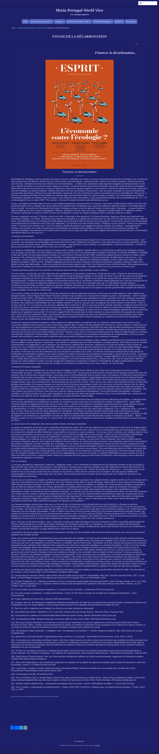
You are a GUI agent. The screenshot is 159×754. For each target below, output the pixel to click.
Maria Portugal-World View (79, 10)
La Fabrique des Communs (41, 21)
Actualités (59, 21)
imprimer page (143, 44)
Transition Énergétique (103, 21)
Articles (41, 28)
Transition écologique (26, 28)
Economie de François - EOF (79, 21)
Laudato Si (119, 21)
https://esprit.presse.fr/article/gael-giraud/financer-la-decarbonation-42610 (35, 696)
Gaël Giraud (79, 176)
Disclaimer (97, 745)
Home (25, 21)
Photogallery (131, 21)
